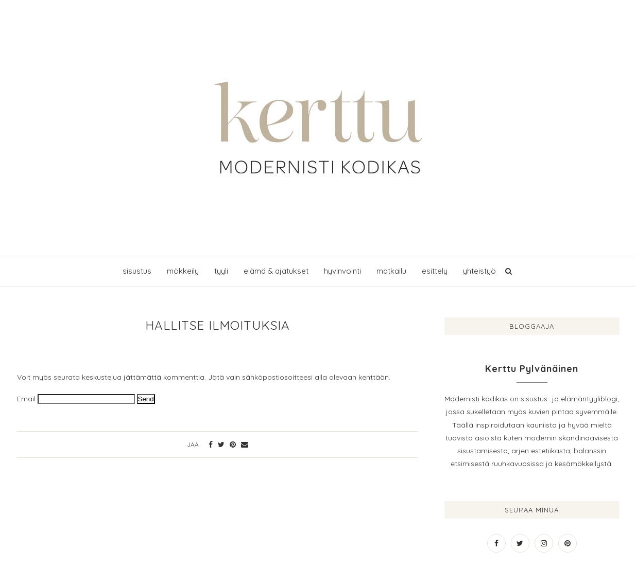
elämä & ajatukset (276, 271)
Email (26, 398)
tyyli (221, 271)
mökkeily (183, 271)
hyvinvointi (342, 271)
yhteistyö (479, 271)
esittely (435, 271)
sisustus (137, 271)
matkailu (391, 271)
